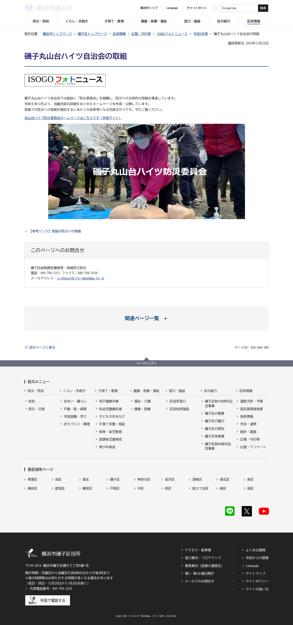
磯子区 (115, 479)
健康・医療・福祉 (146, 390)
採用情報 (246, 416)
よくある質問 (255, 550)
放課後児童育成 (110, 439)
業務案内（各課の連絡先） (204, 565)
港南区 (197, 479)
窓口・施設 (177, 390)
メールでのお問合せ (199, 581)
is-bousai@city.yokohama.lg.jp (80, 278)
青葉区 (32, 479)
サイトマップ (255, 573)
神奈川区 (144, 479)
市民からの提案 (257, 557)
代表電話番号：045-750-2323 (51, 588)
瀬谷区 (32, 488)
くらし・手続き (74, 390)
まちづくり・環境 (77, 424)
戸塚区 (115, 488)
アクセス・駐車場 (198, 550)
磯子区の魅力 (214, 421)
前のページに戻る (42, 347)
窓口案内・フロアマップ (203, 557)
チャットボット (197, 8)
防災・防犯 (36, 390)
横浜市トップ (148, 8)
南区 (250, 488)
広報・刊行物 (141, 33)
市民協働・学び (75, 416)
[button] (146, 318)
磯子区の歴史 (214, 428)
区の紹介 (210, 390)
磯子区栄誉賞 (214, 436)
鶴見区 (87, 488)
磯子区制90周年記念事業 (218, 446)
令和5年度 (200, 33)
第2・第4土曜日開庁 (199, 573)
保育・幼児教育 (110, 431)
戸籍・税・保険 (75, 409)
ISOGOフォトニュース (172, 33)
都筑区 (60, 488)
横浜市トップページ (57, 33)
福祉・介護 (142, 401)
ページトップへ (146, 363)
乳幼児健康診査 (110, 409)
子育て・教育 (108, 390)
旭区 (58, 479)
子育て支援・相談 (112, 424)
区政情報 (119, 33)
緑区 (223, 488)
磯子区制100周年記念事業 (219, 403)
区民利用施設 (179, 409)
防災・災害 (36, 409)
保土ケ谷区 (200, 488)
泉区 (86, 479)
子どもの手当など (112, 416)
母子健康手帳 (109, 401)
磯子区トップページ (92, 33)
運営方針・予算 (251, 401)
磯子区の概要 (214, 413)
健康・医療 (142, 409)
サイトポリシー (257, 581)
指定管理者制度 (251, 409)
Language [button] (172, 8)
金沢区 (170, 479)
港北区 (225, 479)
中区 (141, 488)
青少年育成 (107, 447)
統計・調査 (248, 431)
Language (252, 565)
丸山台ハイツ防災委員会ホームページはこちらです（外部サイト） (73, 118)
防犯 (31, 401)
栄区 (250, 479)
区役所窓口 (178, 401)
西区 (168, 488)
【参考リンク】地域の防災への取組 (55, 231)
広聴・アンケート (253, 447)
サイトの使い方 (257, 589)
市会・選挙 (248, 424)
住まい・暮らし (75, 401)
